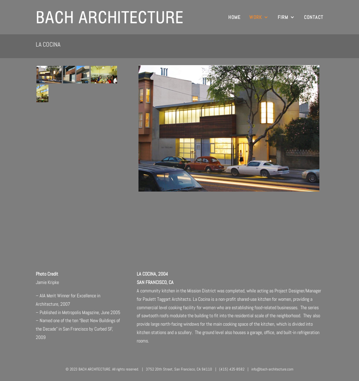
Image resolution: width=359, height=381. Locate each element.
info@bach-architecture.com (272, 369)
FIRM (283, 17)
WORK (255, 17)
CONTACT (313, 17)
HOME (234, 17)
